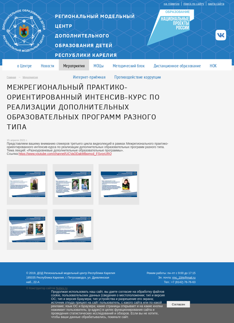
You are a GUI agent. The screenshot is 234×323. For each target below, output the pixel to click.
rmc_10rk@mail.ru (184, 277)
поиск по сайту (193, 3)
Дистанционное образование (177, 65)
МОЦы (99, 65)
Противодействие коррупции (137, 77)
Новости (47, 65)
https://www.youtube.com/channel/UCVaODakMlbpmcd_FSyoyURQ (65, 154)
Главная (11, 77)
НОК (213, 65)
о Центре (24, 65)
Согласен (178, 304)
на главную (172, 3)
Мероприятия (74, 65)
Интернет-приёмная (89, 77)
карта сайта (216, 3)
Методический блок (129, 65)
